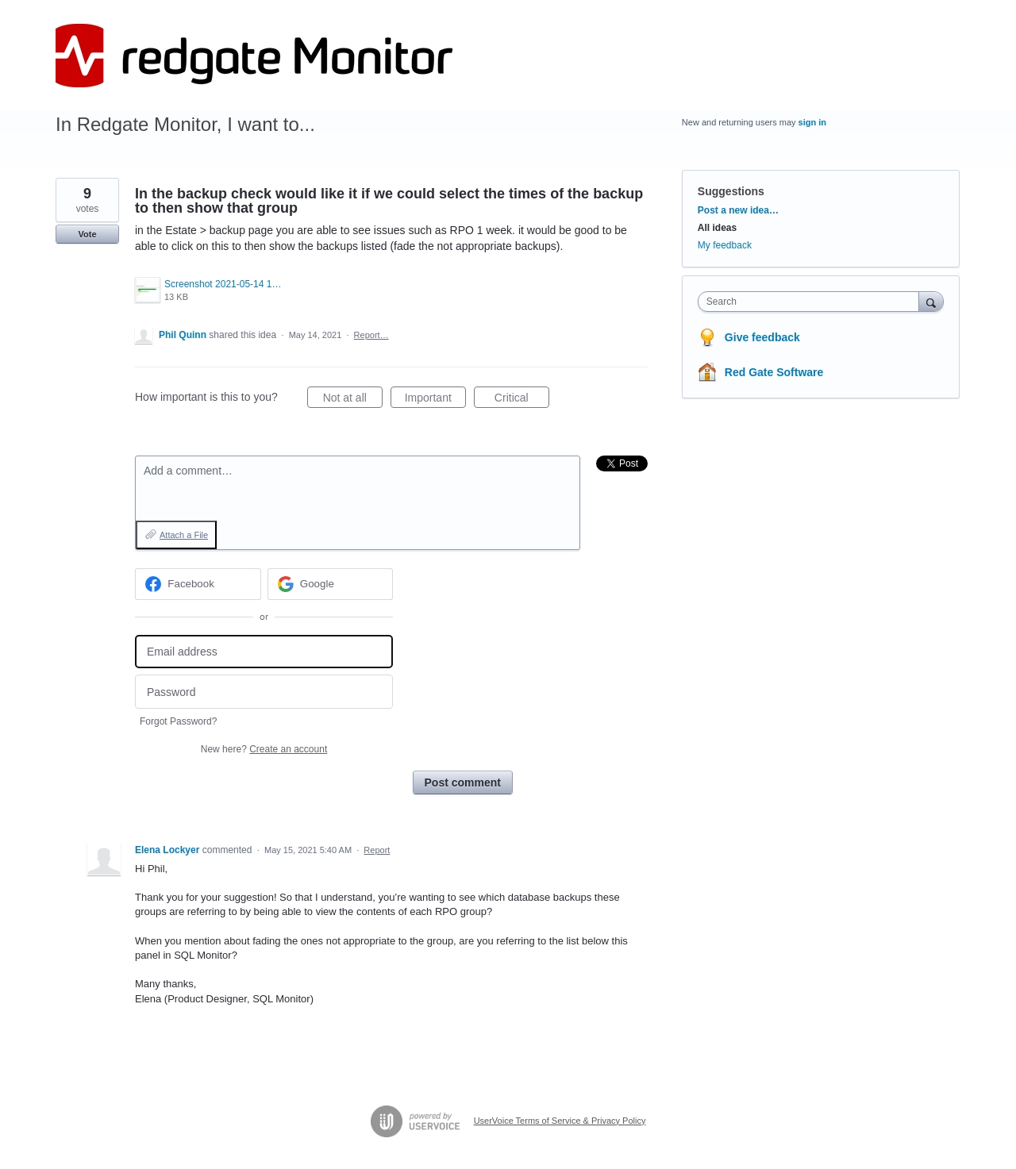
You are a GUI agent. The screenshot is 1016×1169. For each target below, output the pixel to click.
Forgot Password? (178, 721)
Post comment (463, 782)
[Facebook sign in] (198, 584)
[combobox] (812, 301)
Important (435, 400)
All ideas (717, 227)
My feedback (725, 245)
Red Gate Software (774, 372)
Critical (522, 400)
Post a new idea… (738, 210)
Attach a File (184, 535)
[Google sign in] (330, 584)
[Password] (264, 692)
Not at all (353, 400)
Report (377, 850)
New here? (264, 749)
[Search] (931, 301)
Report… (371, 335)
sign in (812, 122)
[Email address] (264, 652)
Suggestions (731, 191)
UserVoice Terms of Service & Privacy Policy (560, 1120)
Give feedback (762, 337)
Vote (87, 234)
